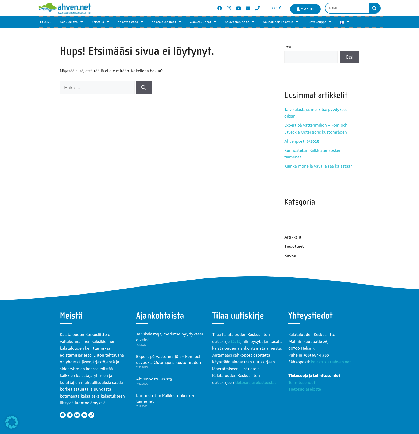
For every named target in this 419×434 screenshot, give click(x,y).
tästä (235, 341)
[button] (12, 422)
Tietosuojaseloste (304, 389)
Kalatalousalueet (166, 22)
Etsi (287, 47)
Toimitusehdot (301, 382)
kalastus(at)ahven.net (331, 361)
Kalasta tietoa (130, 22)
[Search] (374, 8)
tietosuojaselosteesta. (255, 382)
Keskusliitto (71, 22)
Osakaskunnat (203, 22)
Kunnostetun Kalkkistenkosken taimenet (165, 398)
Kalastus (100, 22)
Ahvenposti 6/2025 (301, 141)
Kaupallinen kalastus (280, 22)
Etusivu (45, 22)
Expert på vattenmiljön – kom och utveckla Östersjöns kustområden (168, 359)
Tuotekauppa (319, 22)
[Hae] (144, 87)
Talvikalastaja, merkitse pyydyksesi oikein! (169, 337)
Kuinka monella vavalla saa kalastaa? (318, 166)
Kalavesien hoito (239, 22)
